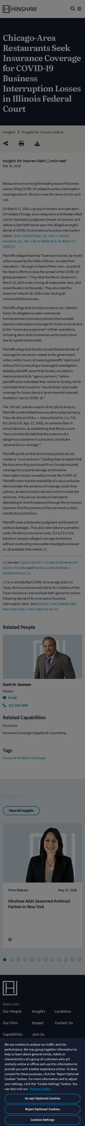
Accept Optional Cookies (42, 1098)
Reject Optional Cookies (42, 1109)
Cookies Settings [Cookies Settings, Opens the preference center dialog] (42, 1119)
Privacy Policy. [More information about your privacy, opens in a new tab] (40, 1089)
